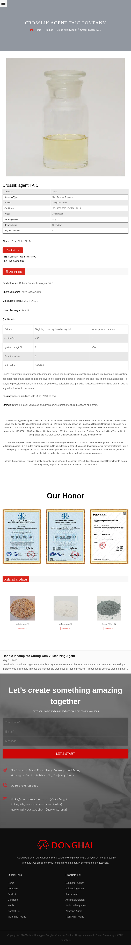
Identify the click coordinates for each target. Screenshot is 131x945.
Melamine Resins (17, 916)
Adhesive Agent (74, 911)
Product (49, 29)
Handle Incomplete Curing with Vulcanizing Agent (39, 656)
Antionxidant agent (75, 899)
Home (38, 29)
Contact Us (13, 250)
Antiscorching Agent (76, 905)
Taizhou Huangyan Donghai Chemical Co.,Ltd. (49, 935)
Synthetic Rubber (75, 883)
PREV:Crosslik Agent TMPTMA (19, 256)
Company (13, 888)
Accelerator (72, 894)
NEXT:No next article (14, 261)
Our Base (13, 899)
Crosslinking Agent (67, 29)
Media (11, 905)
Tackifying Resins (75, 916)
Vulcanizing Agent (75, 888)
